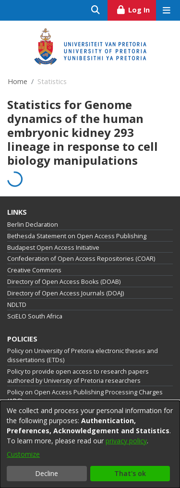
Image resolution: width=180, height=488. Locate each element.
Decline (46, 473)
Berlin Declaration (32, 224)
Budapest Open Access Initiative (53, 248)
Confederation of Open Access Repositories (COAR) (81, 259)
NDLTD (16, 305)
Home (17, 81)
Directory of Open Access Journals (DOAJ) (65, 293)
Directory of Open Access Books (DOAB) (63, 282)
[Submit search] (96, 10)
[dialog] (90, 444)
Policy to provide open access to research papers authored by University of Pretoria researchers (78, 376)
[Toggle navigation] (166, 10)
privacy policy (126, 440)
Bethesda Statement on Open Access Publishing (76, 236)
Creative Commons (34, 270)
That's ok (130, 473)
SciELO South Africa (34, 316)
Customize (23, 454)
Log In (136, 8)
